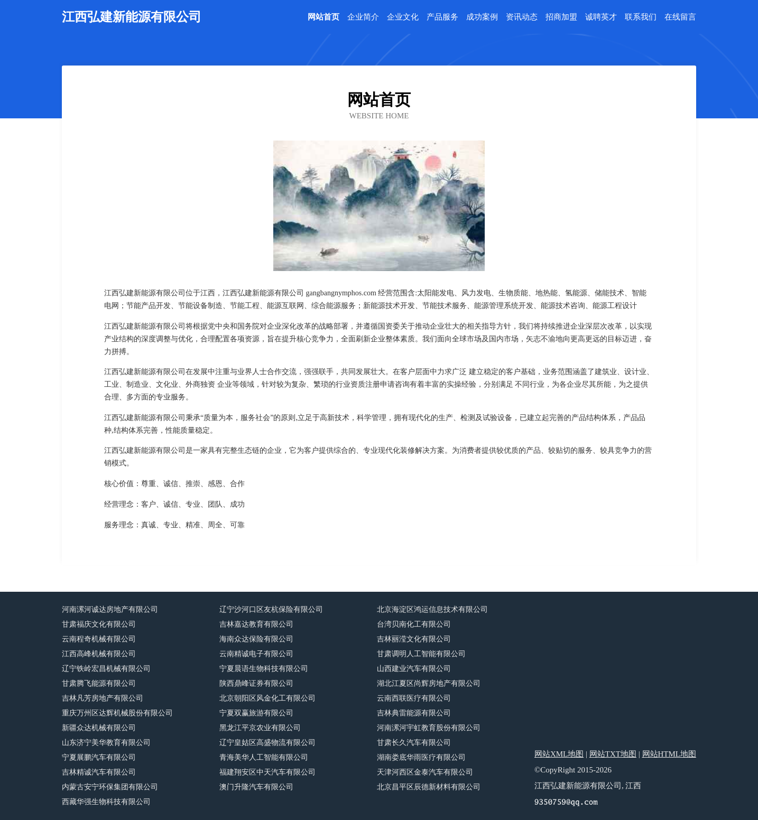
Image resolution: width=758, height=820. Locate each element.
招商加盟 (561, 17)
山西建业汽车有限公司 (414, 669)
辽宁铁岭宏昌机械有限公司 (106, 669)
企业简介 (363, 17)
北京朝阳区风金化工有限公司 (267, 698)
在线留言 (680, 17)
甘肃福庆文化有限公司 (99, 624)
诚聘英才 (601, 17)
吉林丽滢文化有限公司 (414, 639)
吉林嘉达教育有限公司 (256, 624)
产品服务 (442, 17)
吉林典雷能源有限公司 (414, 713)
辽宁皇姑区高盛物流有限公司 (267, 743)
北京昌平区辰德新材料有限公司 (428, 787)
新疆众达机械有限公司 (99, 728)
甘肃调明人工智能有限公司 (421, 654)
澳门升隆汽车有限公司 (256, 787)
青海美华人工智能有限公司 (263, 757)
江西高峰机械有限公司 (99, 654)
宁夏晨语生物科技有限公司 (263, 669)
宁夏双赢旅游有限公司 (256, 713)
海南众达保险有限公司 (256, 639)
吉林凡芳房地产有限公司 (102, 698)
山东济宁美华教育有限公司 (106, 743)
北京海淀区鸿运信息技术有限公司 (432, 609)
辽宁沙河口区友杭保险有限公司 (271, 609)
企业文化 (403, 17)
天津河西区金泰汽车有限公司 (425, 772)
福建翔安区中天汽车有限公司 (267, 772)
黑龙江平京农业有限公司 (260, 728)
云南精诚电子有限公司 (256, 654)
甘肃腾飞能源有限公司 (99, 683)
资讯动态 (522, 17)
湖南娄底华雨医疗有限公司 (421, 757)
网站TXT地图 (612, 754)
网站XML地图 (559, 754)
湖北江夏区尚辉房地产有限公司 (428, 683)
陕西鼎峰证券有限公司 (256, 683)
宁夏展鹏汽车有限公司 (99, 757)
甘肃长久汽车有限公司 (414, 743)
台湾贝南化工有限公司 (414, 624)
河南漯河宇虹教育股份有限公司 (428, 728)
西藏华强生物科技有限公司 (106, 802)
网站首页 (323, 17)
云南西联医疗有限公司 (414, 698)
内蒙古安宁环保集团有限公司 (110, 787)
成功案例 (482, 17)
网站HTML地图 (669, 754)
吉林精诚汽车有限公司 (99, 772)
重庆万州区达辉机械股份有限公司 (117, 713)
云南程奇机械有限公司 (99, 639)
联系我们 (641, 17)
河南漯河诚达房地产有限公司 (110, 609)
